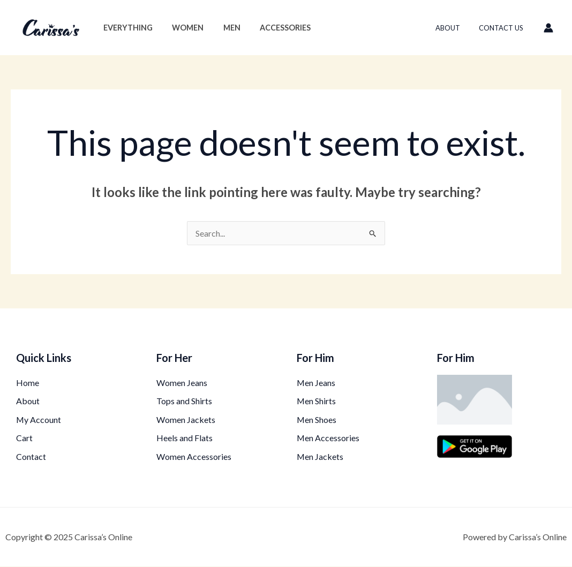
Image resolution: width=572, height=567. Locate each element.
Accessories (271, 27)
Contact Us (503, 28)
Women (182, 27)
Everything (125, 27)
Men (221, 27)
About (455, 28)
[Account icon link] (548, 28)
